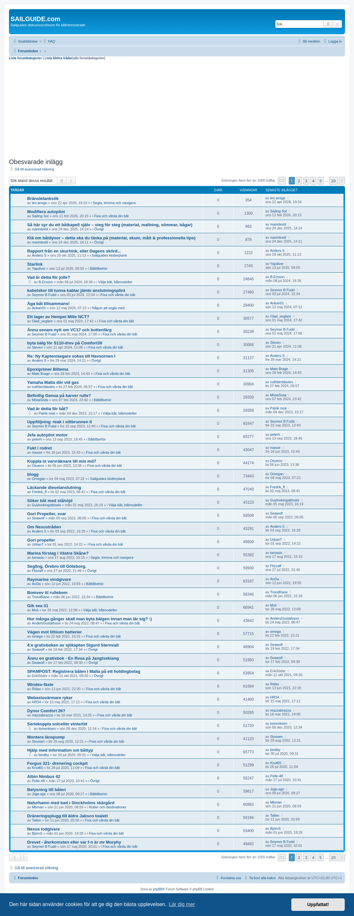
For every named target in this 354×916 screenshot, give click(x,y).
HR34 (36, 702)
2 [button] (299, 181)
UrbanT (38, 544)
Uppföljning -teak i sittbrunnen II (59, 421)
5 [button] (320, 181)
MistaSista (40, 400)
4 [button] (313, 181)
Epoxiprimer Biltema (47, 369)
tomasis (38, 557)
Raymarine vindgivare (49, 579)
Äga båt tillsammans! (48, 303)
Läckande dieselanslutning (54, 487)
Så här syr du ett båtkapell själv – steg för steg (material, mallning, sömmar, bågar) (110, 224)
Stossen (38, 741)
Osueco (38, 465)
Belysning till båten (46, 789)
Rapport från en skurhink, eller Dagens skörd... (74, 251)
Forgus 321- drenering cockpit (57, 763)
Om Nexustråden (44, 526)
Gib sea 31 (37, 605)
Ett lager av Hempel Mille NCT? (58, 316)
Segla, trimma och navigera (114, 203)
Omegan (38, 479)
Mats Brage (41, 373)
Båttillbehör (98, 268)
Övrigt (99, 229)
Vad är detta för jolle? (48, 277)
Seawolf (38, 518)
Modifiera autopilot (46, 211)
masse (37, 452)
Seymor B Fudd (44, 295)
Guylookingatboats (46, 505)
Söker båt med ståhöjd (49, 500)
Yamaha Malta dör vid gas (53, 382)
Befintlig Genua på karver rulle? (59, 395)
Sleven (37, 347)
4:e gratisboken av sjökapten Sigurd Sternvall (73, 645)
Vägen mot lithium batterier (54, 632)
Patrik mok (47, 413)
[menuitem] (48, 41)
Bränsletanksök (43, 198)
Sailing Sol (40, 216)
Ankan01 (39, 308)
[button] (282, 180)
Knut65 (37, 768)
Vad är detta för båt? (47, 408)
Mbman (38, 807)
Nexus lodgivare (43, 829)
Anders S (39, 255)
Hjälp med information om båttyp (60, 750)
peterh (37, 439)
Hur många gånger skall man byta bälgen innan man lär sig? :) (89, 618)
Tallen (36, 820)
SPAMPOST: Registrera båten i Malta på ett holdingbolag (83, 671)
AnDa (36, 584)
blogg (33, 474)
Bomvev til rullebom (47, 592)
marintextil (40, 229)
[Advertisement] (177, 108)
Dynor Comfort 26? (46, 710)
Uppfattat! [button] (318, 904)
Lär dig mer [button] (182, 904)
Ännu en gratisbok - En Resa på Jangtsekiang (73, 658)
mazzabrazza (42, 715)
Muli (35, 610)
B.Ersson (46, 282)
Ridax (36, 689)
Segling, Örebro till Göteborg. (56, 566)
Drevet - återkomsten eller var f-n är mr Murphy (74, 842)
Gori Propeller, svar (46, 513)
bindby (44, 755)
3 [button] (306, 181)
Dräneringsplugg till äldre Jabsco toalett (67, 815)
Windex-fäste (40, 684)
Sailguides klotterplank (109, 255)
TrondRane (41, 597)
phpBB (157, 889)
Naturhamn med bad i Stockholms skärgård (70, 802)
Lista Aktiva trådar (58, 58)
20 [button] (333, 181)
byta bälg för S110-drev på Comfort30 (64, 343)
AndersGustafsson (46, 623)
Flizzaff (37, 571)
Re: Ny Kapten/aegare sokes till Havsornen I (71, 356)
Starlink (35, 264)
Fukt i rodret (39, 448)
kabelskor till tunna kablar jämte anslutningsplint (76, 290)
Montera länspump (46, 737)
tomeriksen (47, 728)
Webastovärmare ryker (50, 697)
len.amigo (39, 203)
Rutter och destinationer (107, 807)
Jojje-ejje (39, 794)
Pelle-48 (38, 781)
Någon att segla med (108, 308)
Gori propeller (41, 540)
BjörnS (37, 833)
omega (37, 636)
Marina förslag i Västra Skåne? (58, 553)
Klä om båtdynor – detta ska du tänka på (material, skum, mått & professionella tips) (111, 237)
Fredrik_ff (39, 492)
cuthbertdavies (43, 387)
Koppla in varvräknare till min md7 (61, 461)
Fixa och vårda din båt (111, 216)
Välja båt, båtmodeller (115, 282)
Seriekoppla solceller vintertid (57, 724)
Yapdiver (39, 268)
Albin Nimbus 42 (43, 776)
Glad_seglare (42, 321)
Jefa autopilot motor (47, 435)
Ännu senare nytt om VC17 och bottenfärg (69, 329)
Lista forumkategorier (25, 58)
